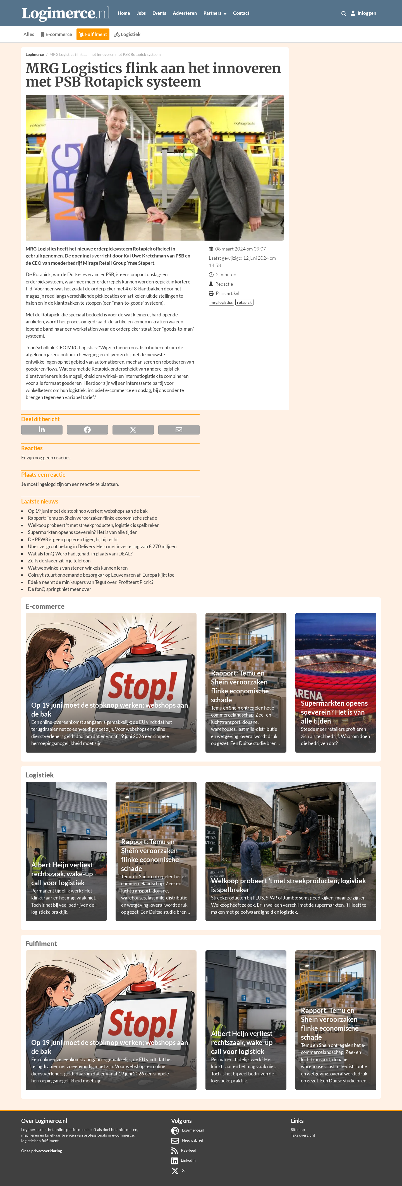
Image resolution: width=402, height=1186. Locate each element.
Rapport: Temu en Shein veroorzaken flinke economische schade (92, 518)
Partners (215, 13)
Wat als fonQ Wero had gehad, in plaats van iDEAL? (80, 554)
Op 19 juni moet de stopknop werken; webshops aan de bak (88, 511)
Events (159, 13)
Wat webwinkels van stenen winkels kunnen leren (78, 568)
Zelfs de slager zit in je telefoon (59, 561)
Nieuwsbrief (187, 1140)
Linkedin (183, 1160)
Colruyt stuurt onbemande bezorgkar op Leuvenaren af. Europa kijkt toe (101, 575)
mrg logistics (221, 302)
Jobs (141, 13)
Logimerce (35, 54)
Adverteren (185, 13)
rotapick (244, 302)
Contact (241, 13)
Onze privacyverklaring (41, 1150)
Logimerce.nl (187, 1130)
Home (124, 13)
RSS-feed (184, 1150)
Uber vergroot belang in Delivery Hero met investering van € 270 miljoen (102, 546)
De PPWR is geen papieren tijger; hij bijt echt (73, 539)
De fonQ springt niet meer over (59, 589)
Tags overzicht (303, 1135)
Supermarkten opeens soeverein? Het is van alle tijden (82, 532)
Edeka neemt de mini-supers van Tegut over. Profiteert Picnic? (91, 582)
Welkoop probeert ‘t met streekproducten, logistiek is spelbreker (93, 525)
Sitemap (298, 1129)
